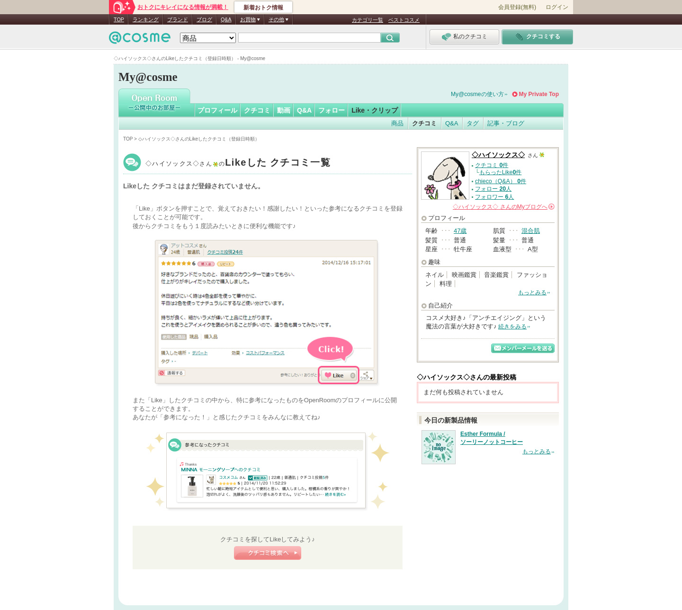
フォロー (331, 110)
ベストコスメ (404, 20)
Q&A (226, 19)
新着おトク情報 (263, 7)
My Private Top (539, 94)
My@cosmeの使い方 (477, 94)
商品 (397, 123)
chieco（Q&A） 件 (500, 181)
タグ (473, 123)
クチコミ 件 (491, 165)
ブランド (177, 19)
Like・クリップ (374, 110)
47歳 (460, 230)
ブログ (204, 19)
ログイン (557, 7)
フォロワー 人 (494, 197)
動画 (283, 110)
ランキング (146, 19)
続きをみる (512, 326)
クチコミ (257, 110)
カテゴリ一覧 (367, 20)
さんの (504, 206)
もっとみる (532, 292)
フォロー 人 (493, 189)
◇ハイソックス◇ (238, 163)
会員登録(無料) (517, 7)
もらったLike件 (500, 172)
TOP (119, 19)
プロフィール (217, 110)
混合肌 (530, 230)
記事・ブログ (505, 123)
